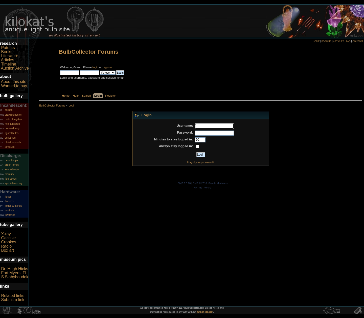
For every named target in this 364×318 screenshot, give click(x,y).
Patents (8, 48)
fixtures (9, 201)
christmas (10, 137)
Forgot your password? (200, 162)
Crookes (8, 242)
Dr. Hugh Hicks (14, 269)
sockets (9, 210)
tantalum (9, 146)
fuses (8, 196)
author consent (205, 312)
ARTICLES (338, 41)
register (107, 67)
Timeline (8, 64)
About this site (14, 81)
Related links (12, 295)
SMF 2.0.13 (184, 183)
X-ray (6, 234)
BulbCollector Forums (89, 52)
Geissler (8, 238)
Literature (9, 56)
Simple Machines (218, 183)
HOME (316, 41)
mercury (9, 174)
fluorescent (11, 178)
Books (6, 52)
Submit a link (12, 300)
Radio (6, 246)
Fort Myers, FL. (14, 273)
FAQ (348, 41)
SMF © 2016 (200, 183)
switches (10, 215)
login (96, 67)
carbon (9, 110)
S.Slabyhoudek (14, 277)
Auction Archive (15, 68)
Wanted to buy (14, 86)
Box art (7, 250)
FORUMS (326, 41)
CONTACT (357, 41)
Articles (7, 60)
